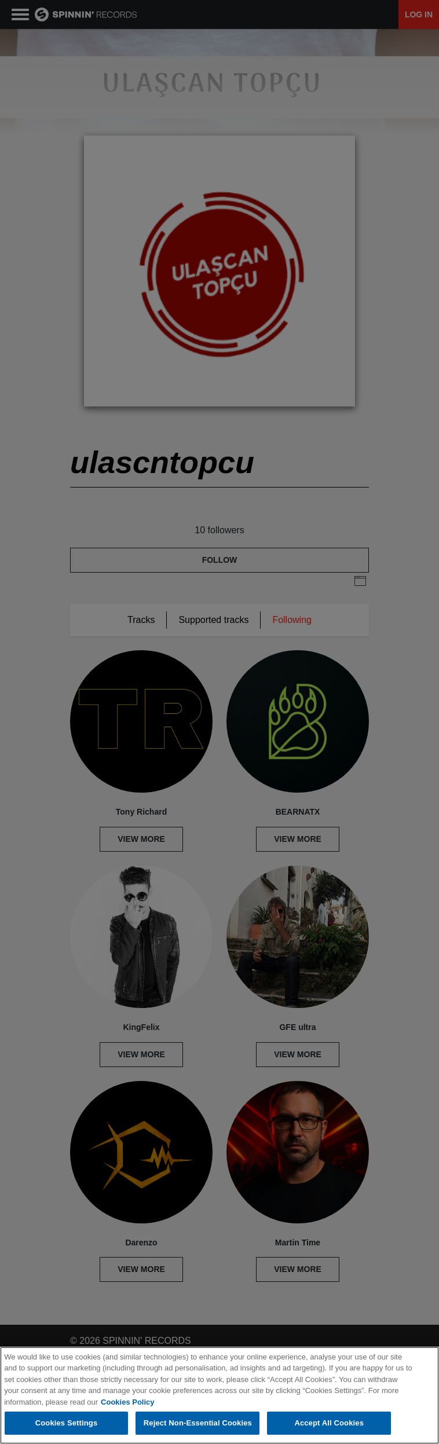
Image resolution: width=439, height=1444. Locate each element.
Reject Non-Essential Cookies (198, 1423)
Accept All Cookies (329, 1423)
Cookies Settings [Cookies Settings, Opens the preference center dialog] (66, 1423)
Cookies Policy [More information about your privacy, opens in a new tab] (127, 1402)
